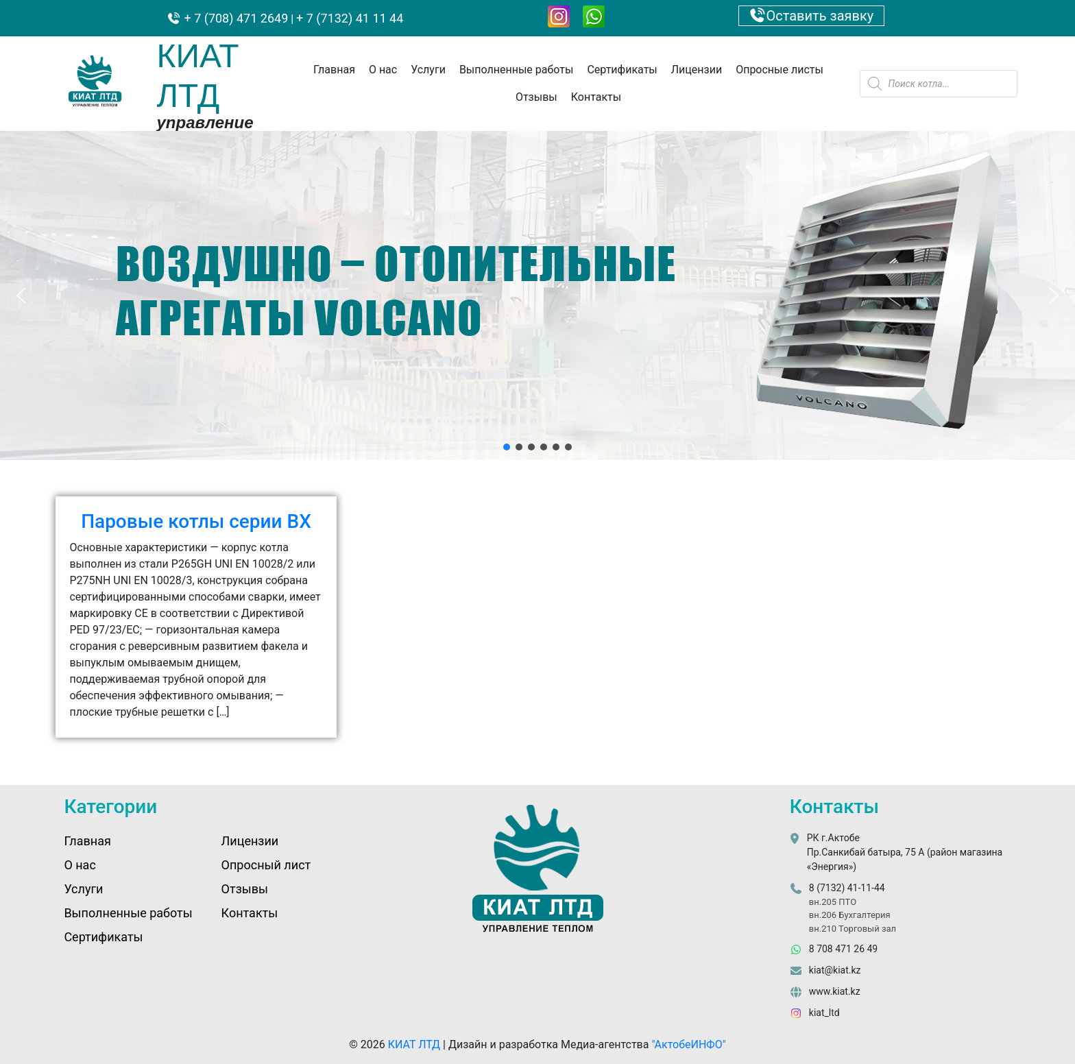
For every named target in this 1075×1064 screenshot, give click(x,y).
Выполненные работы (516, 69)
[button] (21, 295)
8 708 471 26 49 (843, 948)
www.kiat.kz (834, 991)
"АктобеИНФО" (688, 1044)
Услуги (428, 69)
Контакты (596, 97)
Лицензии (696, 69)
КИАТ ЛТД (414, 1044)
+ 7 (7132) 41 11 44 (349, 18)
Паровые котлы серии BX (196, 521)
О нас (383, 69)
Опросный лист (266, 865)
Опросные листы (779, 69)
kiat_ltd (824, 1012)
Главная (334, 69)
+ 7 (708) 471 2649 (234, 18)
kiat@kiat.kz (835, 970)
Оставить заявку (811, 16)
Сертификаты (622, 69)
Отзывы (536, 97)
